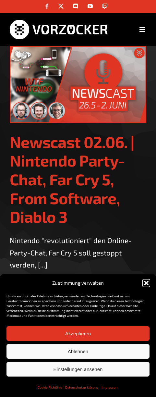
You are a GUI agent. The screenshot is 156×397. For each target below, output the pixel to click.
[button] (146, 283)
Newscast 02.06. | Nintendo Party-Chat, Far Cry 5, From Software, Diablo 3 (72, 179)
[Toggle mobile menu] (142, 29)
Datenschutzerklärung (81, 387)
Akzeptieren (78, 333)
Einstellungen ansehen (78, 369)
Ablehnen (78, 351)
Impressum (110, 387)
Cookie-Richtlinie (50, 387)
